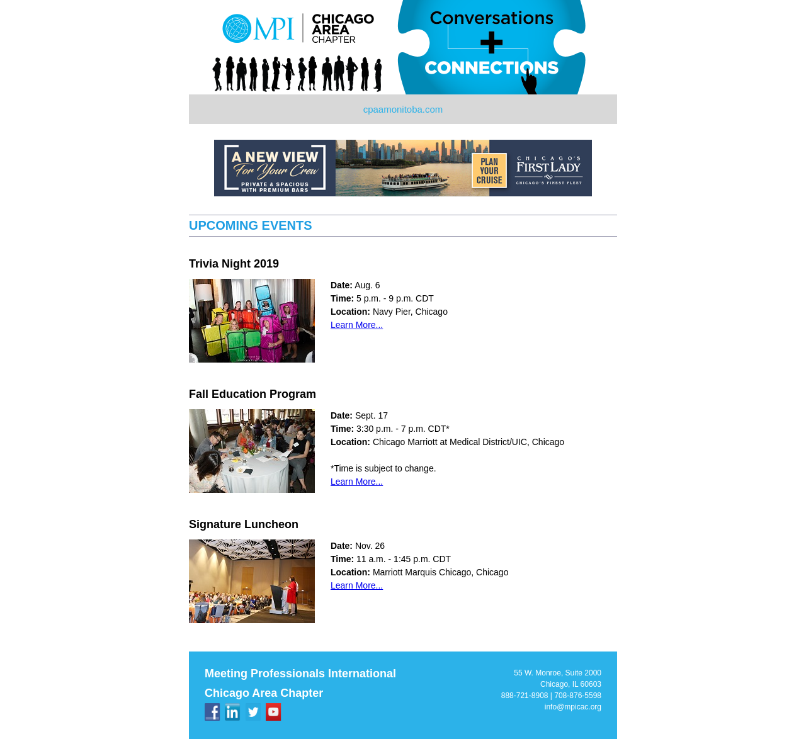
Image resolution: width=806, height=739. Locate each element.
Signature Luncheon (243, 524)
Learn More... (357, 325)
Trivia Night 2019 (234, 263)
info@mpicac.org (573, 706)
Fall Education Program (252, 394)
